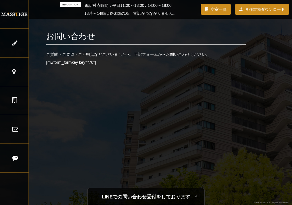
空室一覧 (219, 9)
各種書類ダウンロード (265, 9)
